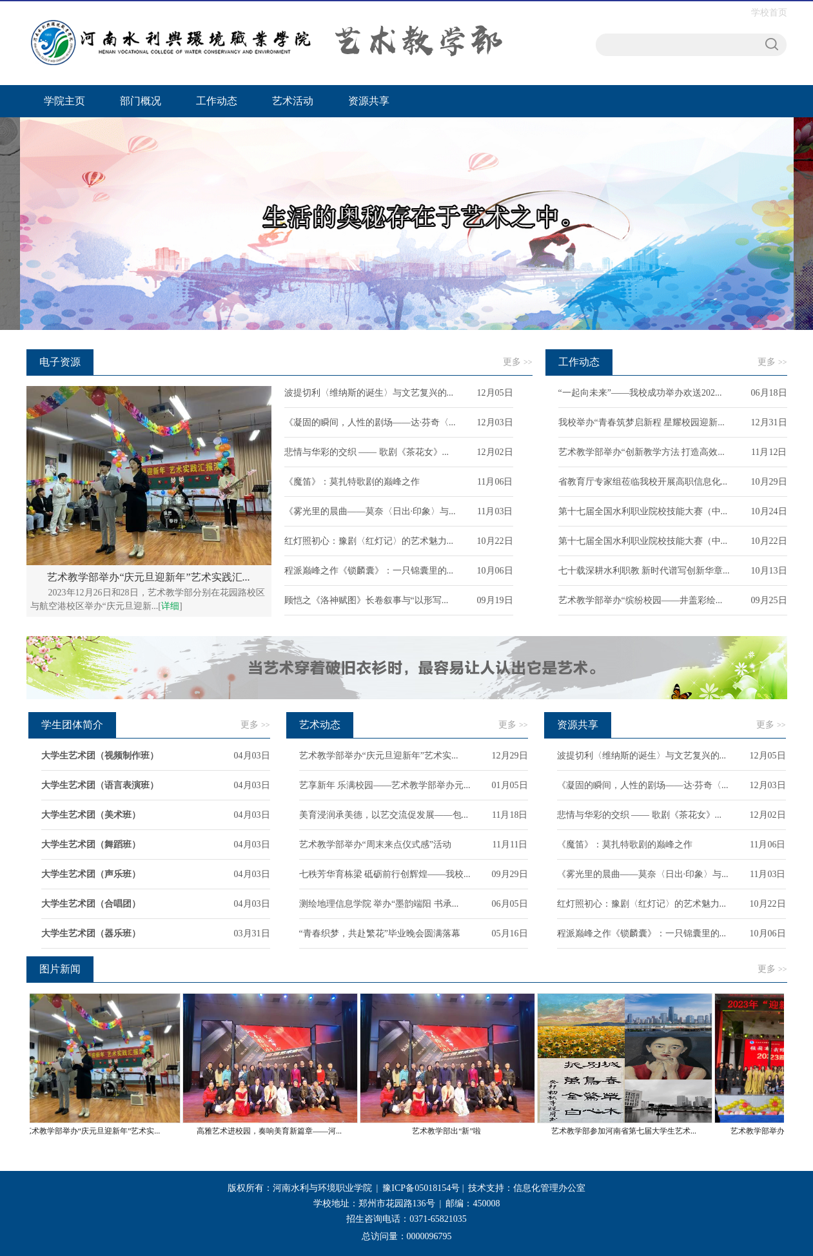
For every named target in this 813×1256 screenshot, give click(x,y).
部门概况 (140, 100)
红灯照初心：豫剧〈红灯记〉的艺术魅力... (369, 541)
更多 (517, 362)
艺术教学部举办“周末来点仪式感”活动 (375, 844)
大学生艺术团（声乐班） (91, 874)
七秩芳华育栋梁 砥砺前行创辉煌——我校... (385, 874)
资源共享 (368, 100)
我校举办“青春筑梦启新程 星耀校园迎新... (641, 422)
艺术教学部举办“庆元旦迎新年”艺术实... (378, 755)
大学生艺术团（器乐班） (91, 933)
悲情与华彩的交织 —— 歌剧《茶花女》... (366, 452)
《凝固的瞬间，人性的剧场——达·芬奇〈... (370, 422)
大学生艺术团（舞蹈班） (91, 844)
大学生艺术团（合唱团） (91, 904)
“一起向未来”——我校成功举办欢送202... (640, 393)
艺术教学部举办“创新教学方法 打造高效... (641, 452)
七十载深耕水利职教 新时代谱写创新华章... (644, 570)
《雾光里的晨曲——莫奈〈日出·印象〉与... (370, 511)
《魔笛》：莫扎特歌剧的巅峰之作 (352, 482)
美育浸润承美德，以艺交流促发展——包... (384, 815)
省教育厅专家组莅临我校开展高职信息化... (643, 482)
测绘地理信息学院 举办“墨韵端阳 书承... (379, 904)
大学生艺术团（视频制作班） (100, 755)
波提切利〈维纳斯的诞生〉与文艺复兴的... (369, 393)
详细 (170, 606)
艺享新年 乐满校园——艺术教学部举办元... (385, 785)
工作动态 (216, 100)
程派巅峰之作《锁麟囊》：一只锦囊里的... (369, 570)
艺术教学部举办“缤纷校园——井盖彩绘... (640, 600)
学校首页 (769, 12)
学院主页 (64, 100)
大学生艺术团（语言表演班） (100, 785)
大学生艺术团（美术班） (91, 815)
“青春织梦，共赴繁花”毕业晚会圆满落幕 (379, 933)
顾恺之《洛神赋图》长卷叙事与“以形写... (366, 600)
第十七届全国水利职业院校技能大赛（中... (643, 511)
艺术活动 (292, 100)
